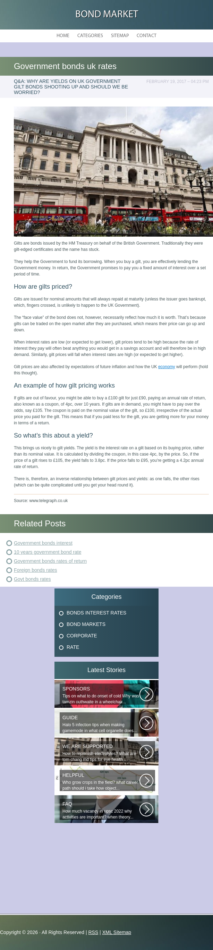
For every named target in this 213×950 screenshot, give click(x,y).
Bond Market (106, 15)
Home (63, 36)
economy (166, 366)
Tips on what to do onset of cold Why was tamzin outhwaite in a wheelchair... (100, 695)
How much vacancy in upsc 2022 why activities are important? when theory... (100, 810)
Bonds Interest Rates (96, 613)
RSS (93, 932)
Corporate (82, 635)
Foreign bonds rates (35, 570)
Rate (73, 647)
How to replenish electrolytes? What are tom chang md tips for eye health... (100, 753)
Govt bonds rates (32, 579)
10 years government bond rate (48, 552)
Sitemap (120, 36)
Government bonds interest (43, 543)
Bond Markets (86, 624)
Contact (146, 36)
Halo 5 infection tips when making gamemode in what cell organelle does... (100, 724)
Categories (90, 36)
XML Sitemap (116, 932)
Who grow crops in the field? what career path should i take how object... (100, 781)
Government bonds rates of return (50, 561)
